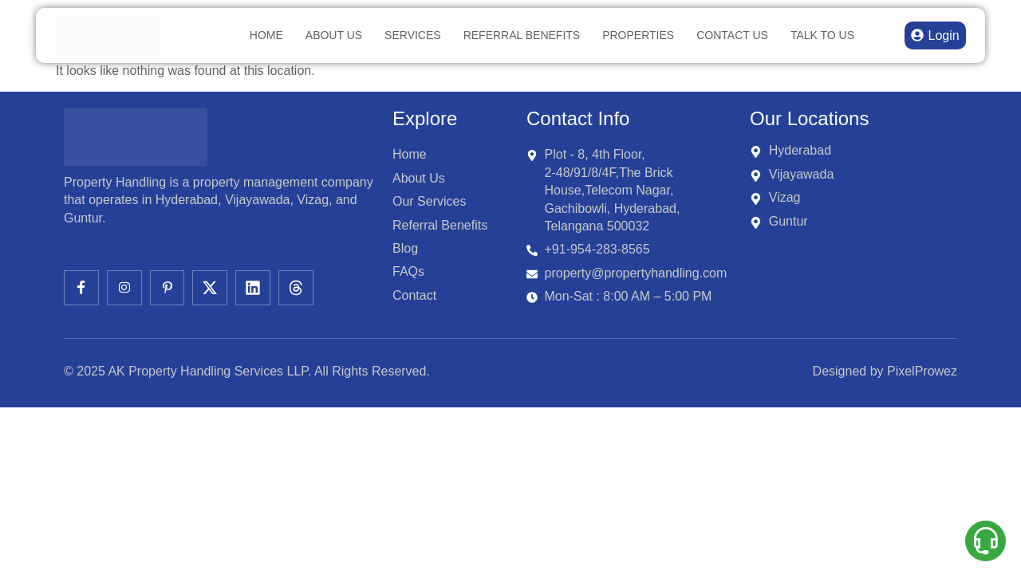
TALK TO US (822, 35)
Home (266, 35)
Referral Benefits (522, 35)
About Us (334, 35)
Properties (638, 35)
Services (412, 35)
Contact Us (732, 35)
